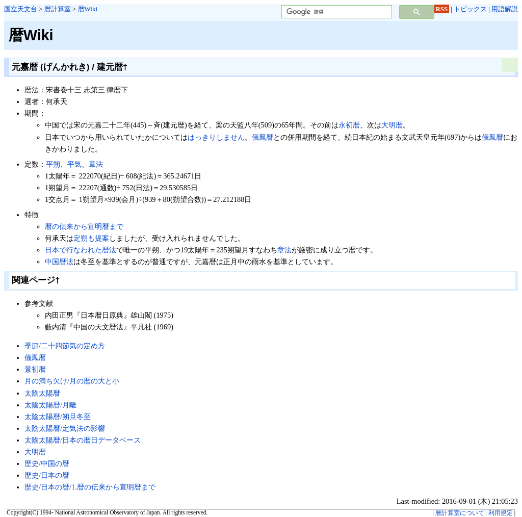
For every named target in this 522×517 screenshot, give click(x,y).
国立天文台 (20, 9)
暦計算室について (459, 513)
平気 (74, 164)
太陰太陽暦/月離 (50, 405)
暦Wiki (87, 9)
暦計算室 (57, 9)
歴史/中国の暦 (46, 463)
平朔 (53, 164)
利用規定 (500, 513)
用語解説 (504, 9)
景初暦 (35, 369)
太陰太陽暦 (42, 393)
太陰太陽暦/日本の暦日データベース (82, 440)
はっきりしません (216, 137)
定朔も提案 (91, 238)
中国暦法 (59, 261)
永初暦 (349, 125)
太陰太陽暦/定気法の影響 (64, 428)
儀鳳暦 (262, 137)
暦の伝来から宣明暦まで (84, 226)
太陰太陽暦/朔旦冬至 (57, 416)
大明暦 (392, 125)
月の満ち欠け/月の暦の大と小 (71, 381)
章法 (96, 164)
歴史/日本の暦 (46, 475)
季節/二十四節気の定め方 (64, 346)
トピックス (470, 9)
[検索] (335, 12)
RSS (442, 9)
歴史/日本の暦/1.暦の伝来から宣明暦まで (89, 487)
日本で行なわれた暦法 (80, 250)
